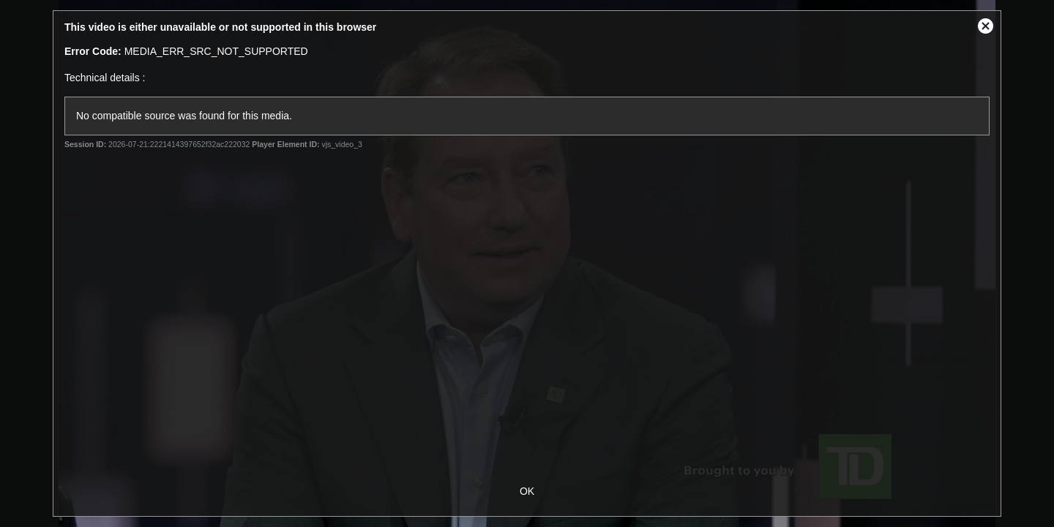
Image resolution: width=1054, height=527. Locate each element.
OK (527, 491)
